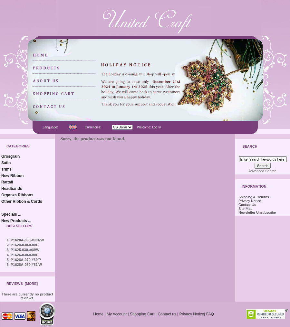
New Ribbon (12, 175)
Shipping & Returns (253, 197)
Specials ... (11, 214)
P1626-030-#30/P (24, 255)
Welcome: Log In (149, 127)
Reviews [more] (22, 283)
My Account (117, 314)
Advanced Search (262, 171)
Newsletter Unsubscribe (257, 212)
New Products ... (16, 221)
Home (98, 314)
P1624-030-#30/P (24, 245)
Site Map (245, 208)
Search (249, 147)
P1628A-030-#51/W (26, 264)
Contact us (167, 314)
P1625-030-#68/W (25, 250)
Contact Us (247, 205)
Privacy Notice (249, 201)
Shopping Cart (142, 314)
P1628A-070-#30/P (26, 260)
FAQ (210, 314)
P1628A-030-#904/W (27, 240)
